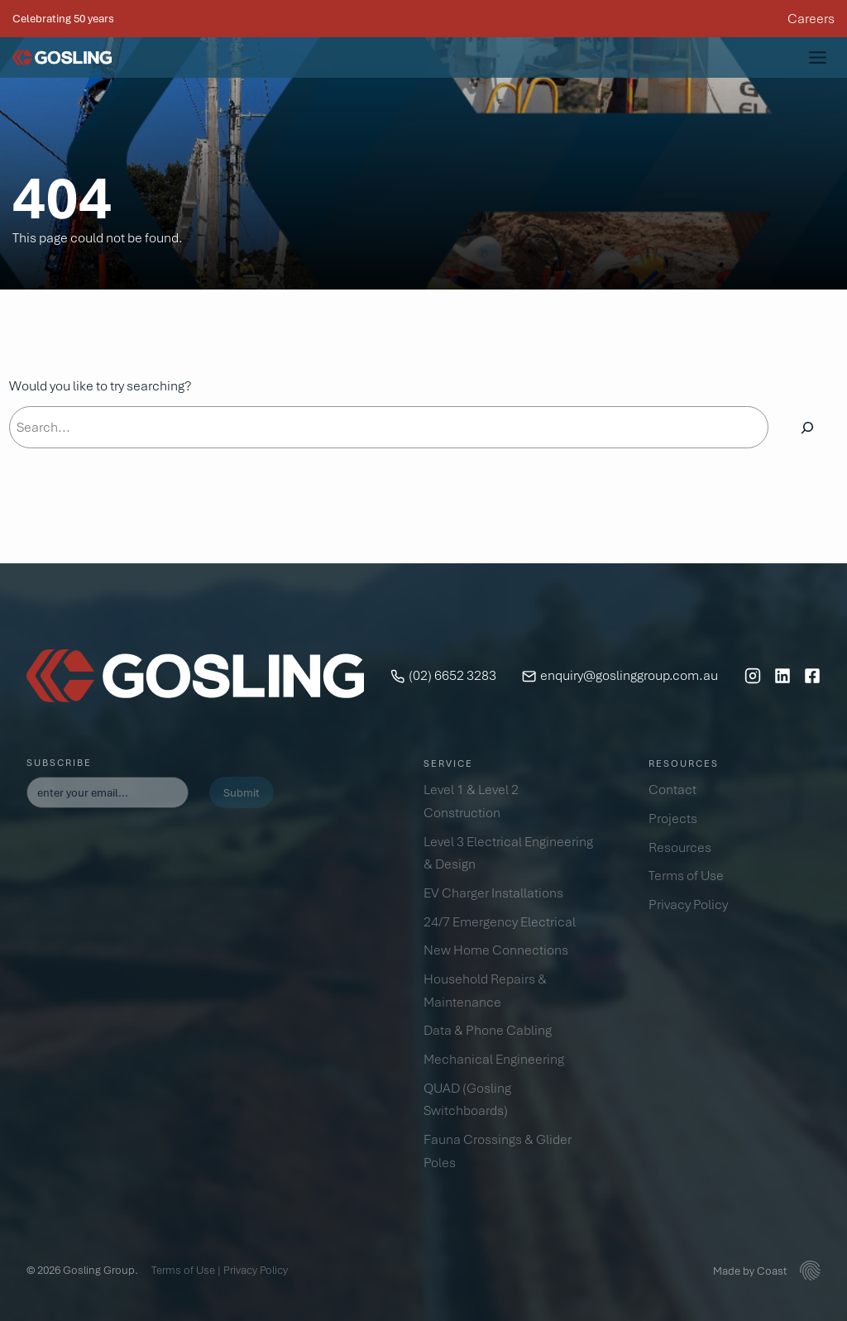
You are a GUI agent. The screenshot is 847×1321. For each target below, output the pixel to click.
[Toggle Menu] (818, 57)
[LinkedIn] (782, 676)
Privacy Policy (255, 1269)
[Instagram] (752, 676)
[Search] (807, 427)
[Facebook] (812, 676)
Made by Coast (750, 1270)
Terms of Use (183, 1269)
